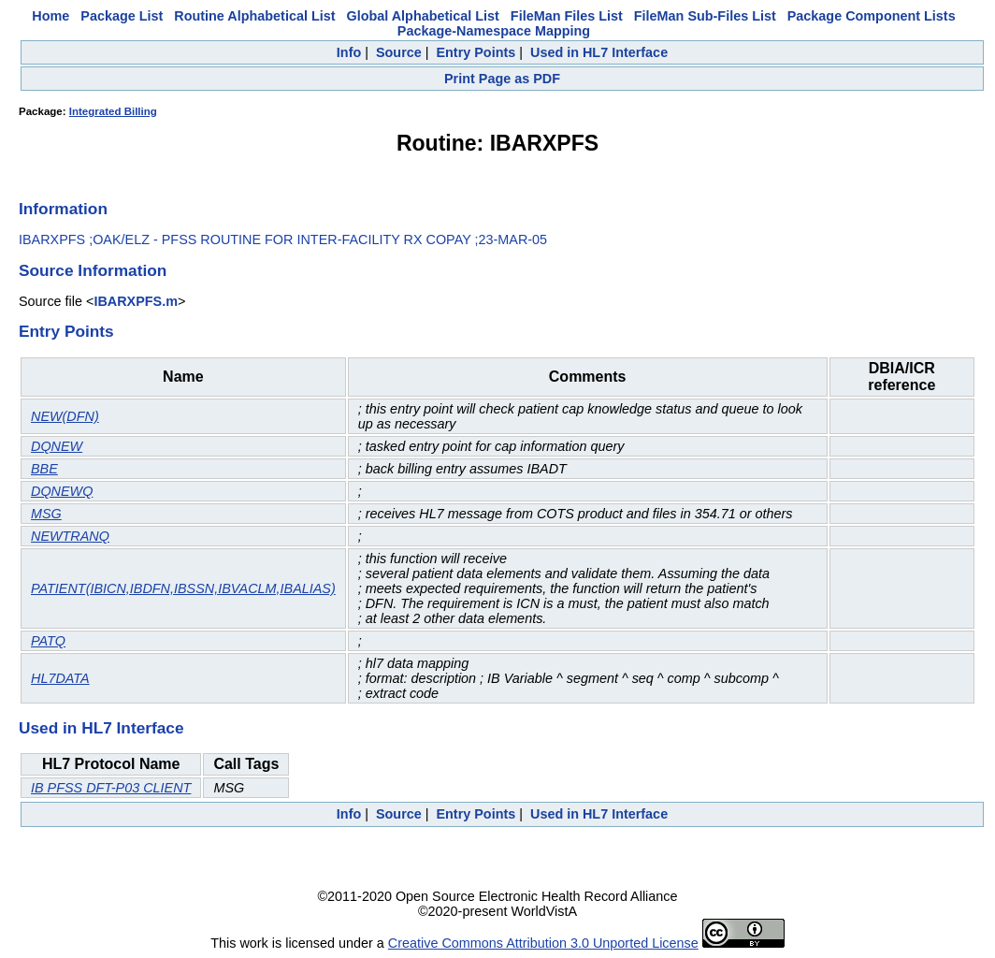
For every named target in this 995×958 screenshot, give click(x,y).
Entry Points (475, 52)
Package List (121, 15)
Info (349, 52)
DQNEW (56, 446)
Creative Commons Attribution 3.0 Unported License (543, 943)
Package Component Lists (871, 15)
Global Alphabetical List (422, 15)
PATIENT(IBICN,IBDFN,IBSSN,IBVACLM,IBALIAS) (183, 588)
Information (63, 208)
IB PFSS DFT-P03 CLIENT (111, 787)
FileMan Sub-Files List (705, 15)
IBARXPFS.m (136, 301)
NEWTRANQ (70, 536)
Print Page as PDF (502, 78)
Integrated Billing (113, 111)
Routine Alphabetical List (254, 15)
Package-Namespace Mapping (493, 30)
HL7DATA (60, 678)
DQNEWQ (62, 491)
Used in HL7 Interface (599, 52)
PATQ (48, 640)
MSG (46, 513)
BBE (44, 468)
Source (399, 52)
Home (50, 15)
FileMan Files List (567, 15)
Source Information (92, 270)
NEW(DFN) (65, 416)
